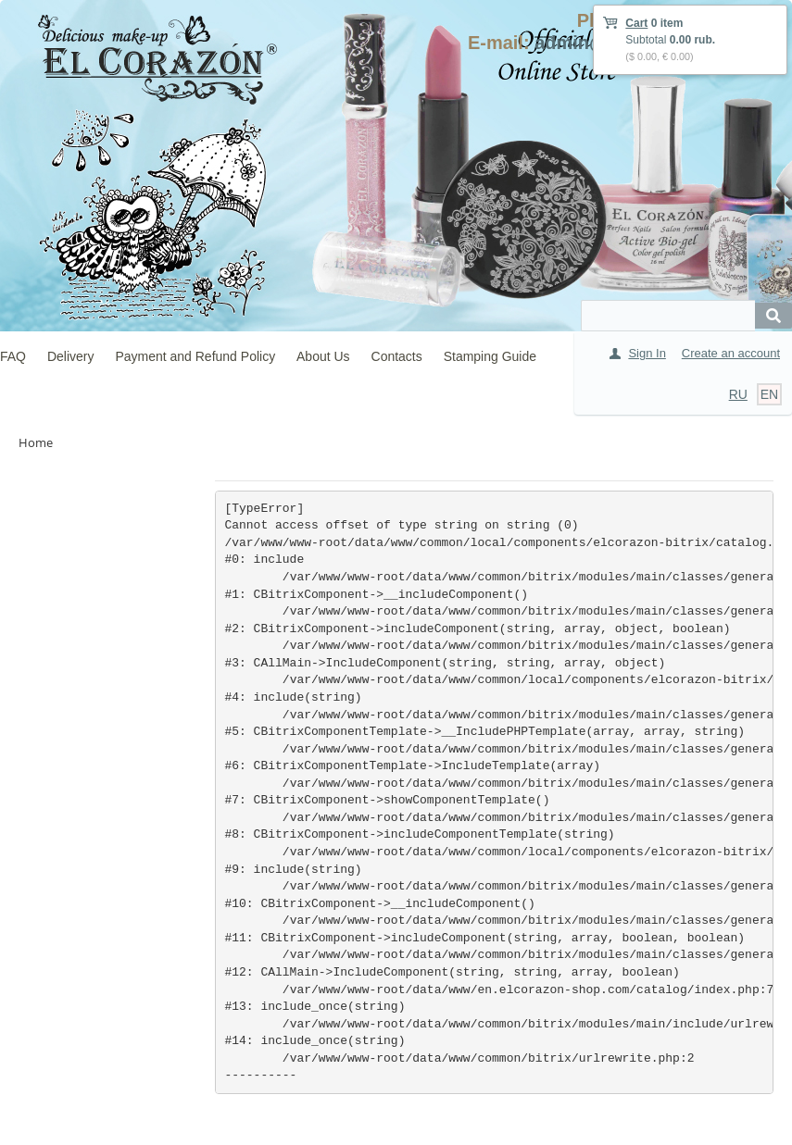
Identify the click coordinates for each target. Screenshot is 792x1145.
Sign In (646, 353)
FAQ (13, 356)
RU (738, 394)
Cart (636, 23)
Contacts (396, 356)
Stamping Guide (490, 356)
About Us (323, 356)
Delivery (70, 356)
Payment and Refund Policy (195, 356)
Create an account (731, 353)
